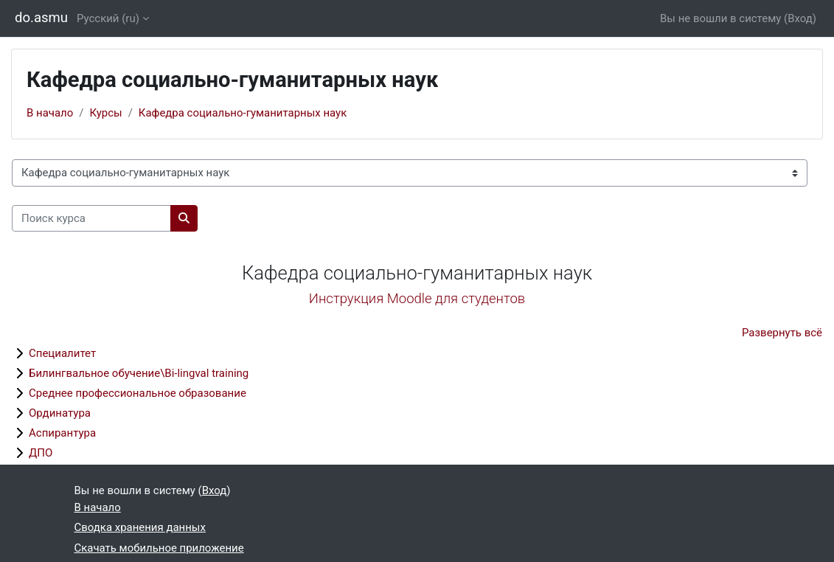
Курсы (105, 112)
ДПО (40, 452)
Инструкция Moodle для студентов (417, 299)
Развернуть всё (782, 332)
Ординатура (60, 413)
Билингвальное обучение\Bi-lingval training (139, 373)
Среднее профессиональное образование (137, 393)
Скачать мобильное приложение (159, 548)
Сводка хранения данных (140, 527)
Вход (800, 18)
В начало (50, 112)
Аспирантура (62, 433)
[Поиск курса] (91, 218)
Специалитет (62, 353)
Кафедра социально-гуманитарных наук (243, 112)
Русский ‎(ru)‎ (108, 18)
